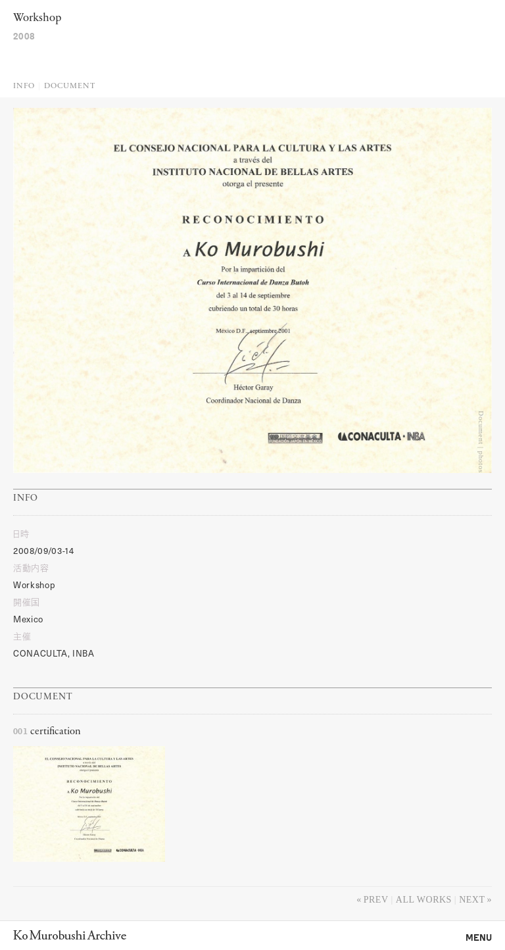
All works (424, 900)
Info (24, 86)
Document (69, 86)
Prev (376, 900)
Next (472, 900)
